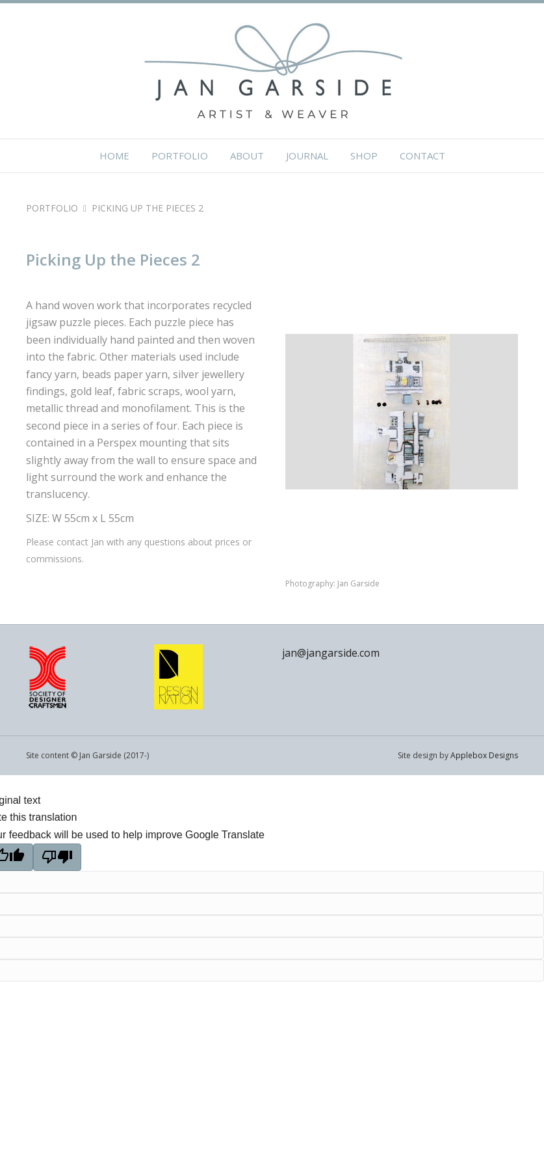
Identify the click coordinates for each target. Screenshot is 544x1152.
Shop (364, 155)
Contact (422, 155)
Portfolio (179, 155)
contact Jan (80, 542)
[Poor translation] (57, 857)
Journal (307, 155)
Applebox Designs (484, 755)
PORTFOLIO (52, 208)
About (247, 155)
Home (114, 155)
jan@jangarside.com (331, 653)
